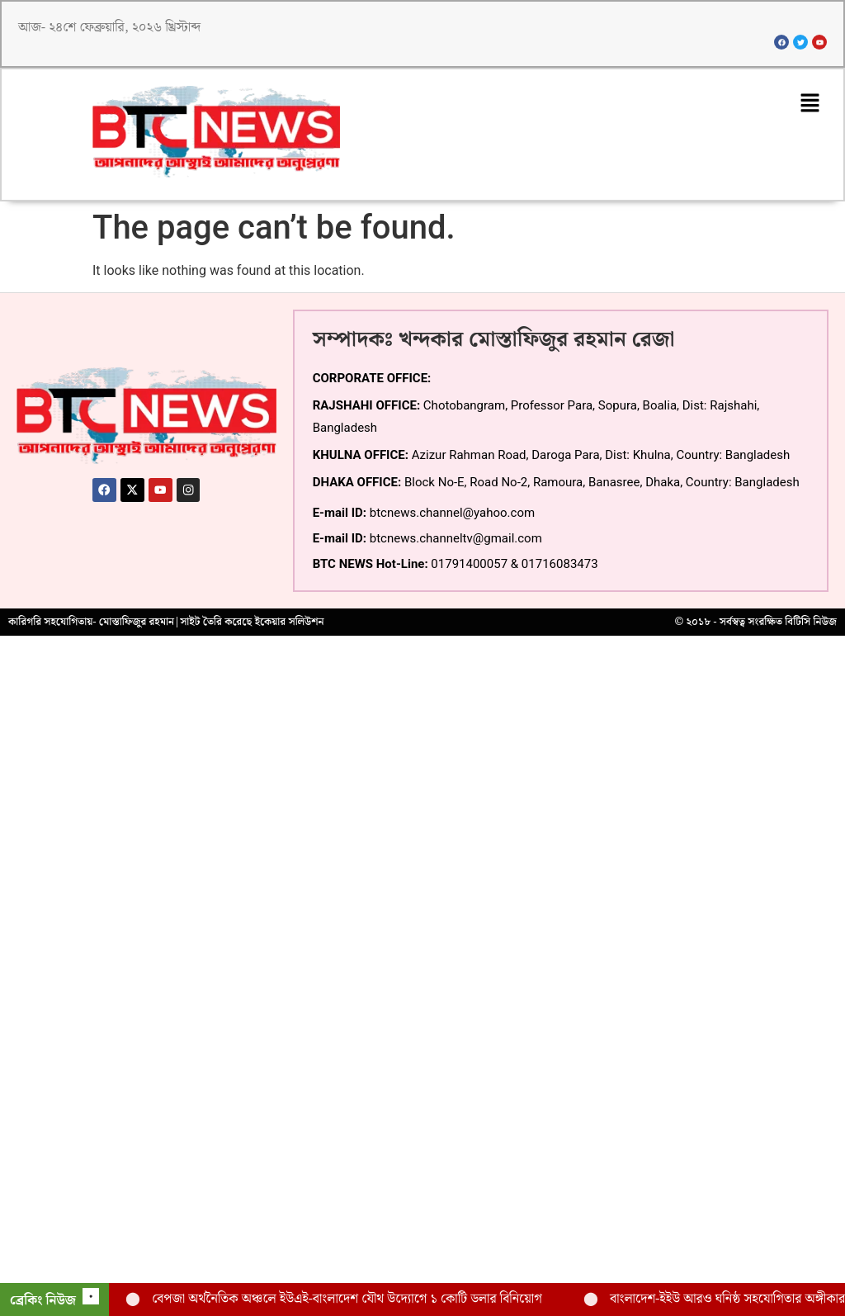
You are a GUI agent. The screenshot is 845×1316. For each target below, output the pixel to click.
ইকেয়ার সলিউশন (289, 625)
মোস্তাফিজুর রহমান (136, 625)
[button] (809, 106)
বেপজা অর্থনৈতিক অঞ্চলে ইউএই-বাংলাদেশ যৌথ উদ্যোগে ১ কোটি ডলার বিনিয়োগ (347, 1299)
